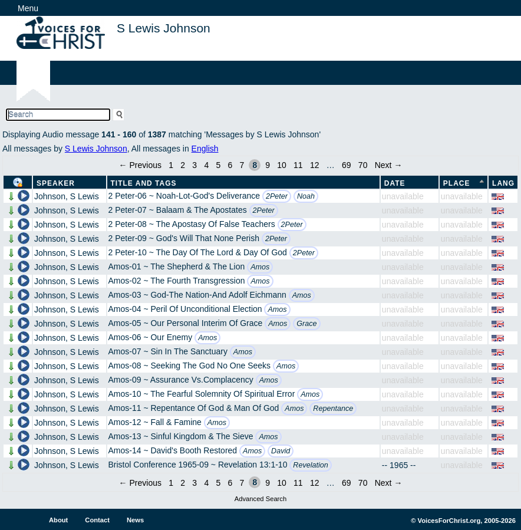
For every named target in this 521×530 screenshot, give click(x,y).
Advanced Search (260, 498)
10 (281, 165)
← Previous (140, 165)
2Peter (277, 196)
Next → (389, 165)
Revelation (310, 465)
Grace (306, 324)
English (205, 148)
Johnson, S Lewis (66, 196)
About (58, 520)
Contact (97, 520)
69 (346, 165)
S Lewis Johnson (96, 148)
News (135, 520)
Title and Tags (144, 183)
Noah (306, 196)
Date (394, 183)
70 (363, 165)
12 (314, 165)
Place (456, 183)
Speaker (56, 183)
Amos (259, 267)
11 (298, 165)
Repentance (333, 408)
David (280, 451)
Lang (503, 183)
